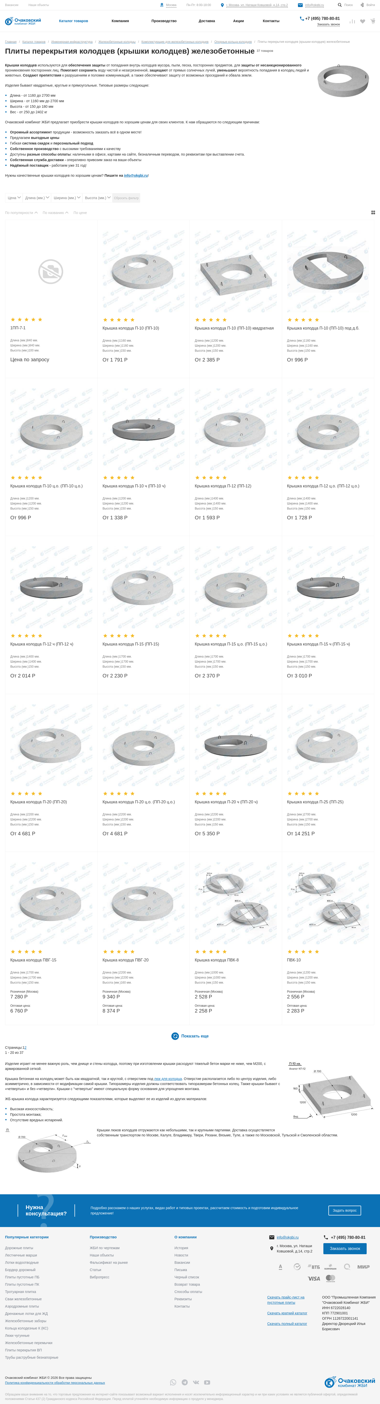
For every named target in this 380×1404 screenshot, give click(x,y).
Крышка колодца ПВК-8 (217, 960)
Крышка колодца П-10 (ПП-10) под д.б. (323, 328)
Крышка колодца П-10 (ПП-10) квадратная (234, 328)
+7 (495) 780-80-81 (322, 18)
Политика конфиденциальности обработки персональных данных (55, 1383)
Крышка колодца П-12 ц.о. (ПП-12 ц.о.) (323, 486)
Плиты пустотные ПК (22, 1284)
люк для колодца (168, 1079)
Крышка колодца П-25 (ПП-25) (315, 802)
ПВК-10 (294, 960)
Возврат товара (187, 1284)
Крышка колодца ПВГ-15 (33, 960)
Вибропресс (99, 1277)
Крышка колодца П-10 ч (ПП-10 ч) (134, 486)
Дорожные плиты (19, 1248)
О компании (185, 1237)
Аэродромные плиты (22, 1306)
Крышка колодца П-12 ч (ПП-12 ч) (41, 644)
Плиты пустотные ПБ (22, 1277)
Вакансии (11, 5)
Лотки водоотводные (22, 1263)
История (181, 1248)
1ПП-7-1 (17, 328)
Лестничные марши (21, 1255)
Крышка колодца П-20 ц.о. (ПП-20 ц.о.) (139, 802)
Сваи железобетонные (23, 1299)
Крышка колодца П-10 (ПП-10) (131, 328)
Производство (103, 1237)
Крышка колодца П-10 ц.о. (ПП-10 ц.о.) (46, 486)
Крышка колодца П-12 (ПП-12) (223, 486)
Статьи (95, 1270)
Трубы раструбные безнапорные (31, 1357)
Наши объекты (38, 5)
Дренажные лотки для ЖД (26, 1314)
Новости (181, 1255)
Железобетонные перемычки (28, 1343)
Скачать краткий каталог (287, 1313)
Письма (180, 1270)
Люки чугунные (17, 1336)
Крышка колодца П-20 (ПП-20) (38, 802)
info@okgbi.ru (314, 5)
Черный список (186, 1277)
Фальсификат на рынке (109, 1263)
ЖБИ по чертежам (105, 1248)
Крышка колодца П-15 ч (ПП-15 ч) (318, 644)
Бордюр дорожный (20, 1270)
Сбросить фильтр (126, 198)
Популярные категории (27, 1237)
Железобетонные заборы (25, 1321)
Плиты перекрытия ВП (23, 1350)
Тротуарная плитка (20, 1292)
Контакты (181, 1306)
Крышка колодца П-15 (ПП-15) (131, 644)
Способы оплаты (188, 1292)
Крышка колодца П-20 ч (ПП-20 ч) (226, 802)
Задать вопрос (345, 1210)
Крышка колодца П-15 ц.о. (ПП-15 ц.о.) (231, 644)
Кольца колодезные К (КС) (26, 1328)
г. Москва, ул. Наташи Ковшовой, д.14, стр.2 (257, 5)
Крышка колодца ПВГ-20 (126, 960)
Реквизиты (183, 1299)
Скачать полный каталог (287, 1324)
